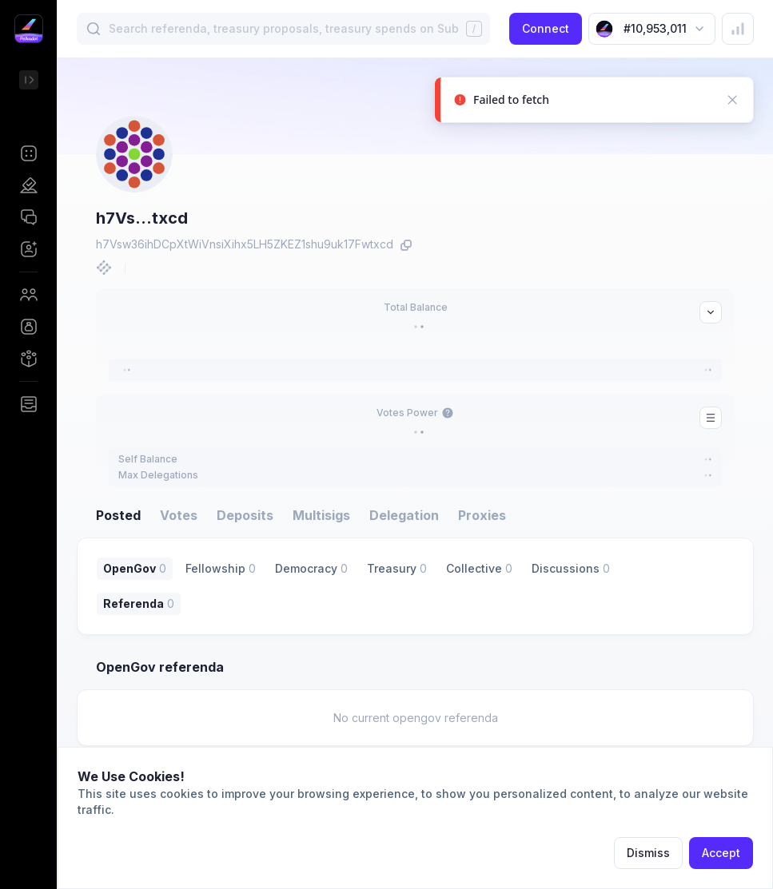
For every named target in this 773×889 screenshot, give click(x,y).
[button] (28, 153)
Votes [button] (178, 515)
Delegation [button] (404, 515)
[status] (594, 104)
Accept (721, 852)
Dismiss (648, 852)
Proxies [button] (482, 515)
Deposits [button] (245, 515)
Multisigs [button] (321, 515)
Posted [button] (118, 515)
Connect (545, 28)
